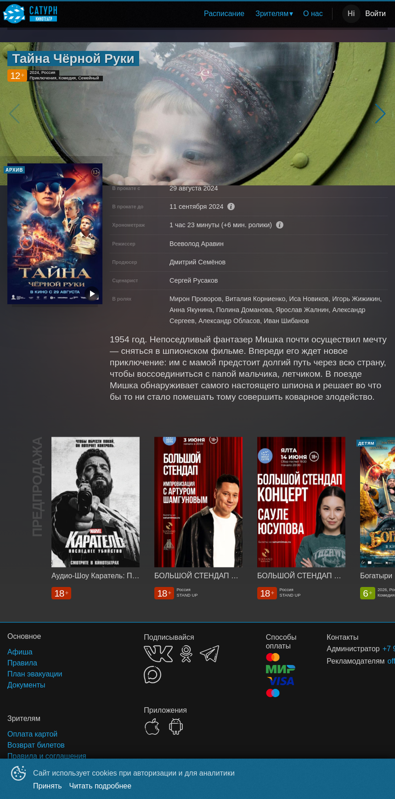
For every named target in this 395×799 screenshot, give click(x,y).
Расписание (224, 13)
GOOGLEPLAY (176, 726)
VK (158, 653)
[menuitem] (224, 14)
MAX (152, 674)
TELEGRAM (209, 653)
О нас (313, 13)
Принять (47, 786)
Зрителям (271, 13)
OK (186, 653)
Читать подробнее (100, 786)
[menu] (196, 14)
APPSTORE (152, 726)
